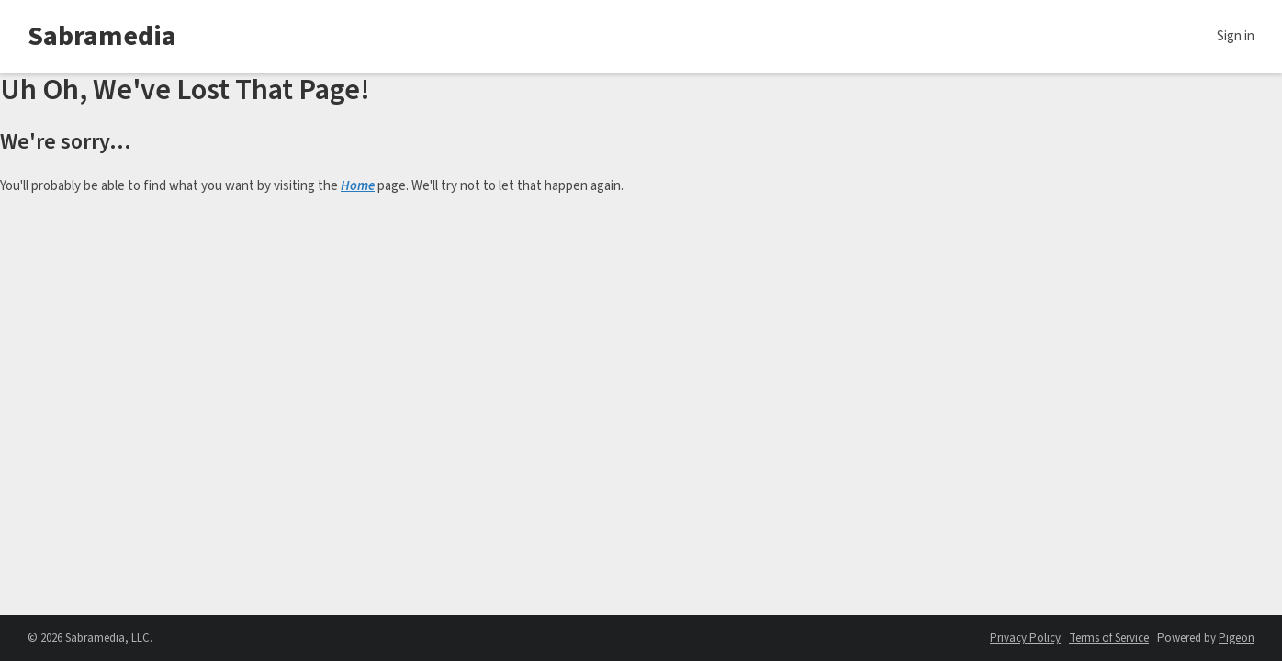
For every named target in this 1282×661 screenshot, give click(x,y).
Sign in (1235, 36)
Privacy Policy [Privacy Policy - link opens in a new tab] (1025, 638)
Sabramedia (102, 36)
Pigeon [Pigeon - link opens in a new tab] (1236, 638)
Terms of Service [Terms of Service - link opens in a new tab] (1109, 638)
